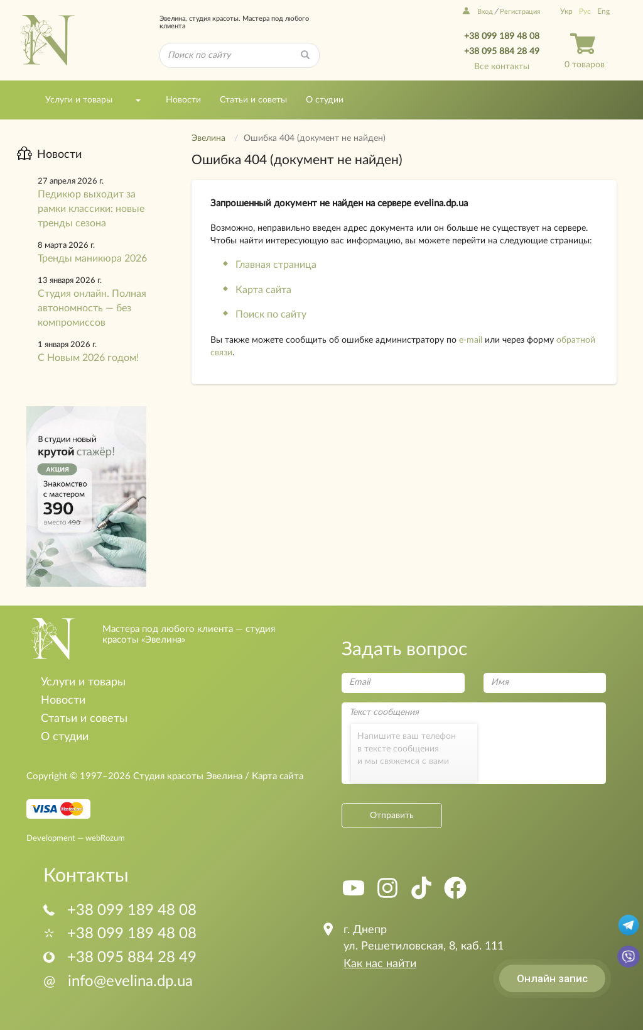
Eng (603, 11)
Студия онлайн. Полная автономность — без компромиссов (92, 308)
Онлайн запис (552, 978)
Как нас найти (379, 964)
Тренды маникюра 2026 (92, 258)
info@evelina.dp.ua (118, 981)
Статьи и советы (253, 100)
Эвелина (208, 138)
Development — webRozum (75, 838)
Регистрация (520, 11)
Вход (478, 11)
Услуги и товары (78, 100)
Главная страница (275, 265)
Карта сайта (263, 290)
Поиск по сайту (270, 314)
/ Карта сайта (272, 776)
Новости (183, 100)
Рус (585, 11)
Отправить (392, 815)
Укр (566, 11)
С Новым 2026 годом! (88, 358)
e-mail (470, 340)
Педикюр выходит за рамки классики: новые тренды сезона (91, 208)
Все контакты (501, 66)
